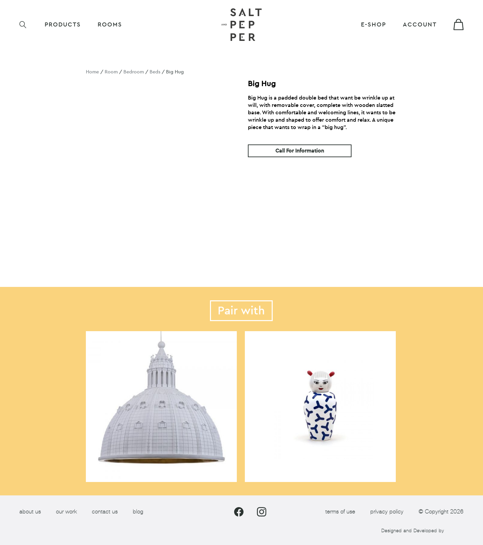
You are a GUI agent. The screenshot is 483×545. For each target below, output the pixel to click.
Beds (155, 72)
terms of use (340, 511)
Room (111, 72)
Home (92, 72)
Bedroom (133, 72)
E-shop (373, 24)
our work (66, 511)
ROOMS (110, 24)
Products (63, 24)
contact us (105, 511)
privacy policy (387, 511)
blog (138, 511)
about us (30, 511)
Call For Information (299, 151)
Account (420, 24)
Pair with (241, 310)
